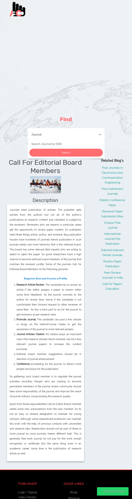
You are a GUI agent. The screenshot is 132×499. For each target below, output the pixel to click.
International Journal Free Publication (112, 238)
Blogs (74, 492)
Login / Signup (27, 492)
